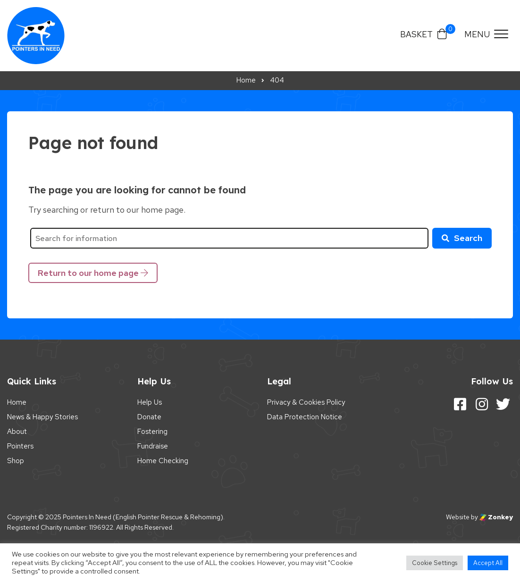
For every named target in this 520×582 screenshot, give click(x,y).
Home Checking (162, 461)
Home (16, 402)
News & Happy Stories (42, 417)
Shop (15, 461)
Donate (149, 417)
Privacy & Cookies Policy (306, 402)
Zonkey (496, 517)
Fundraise (152, 446)
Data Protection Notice (304, 417)
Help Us (149, 402)
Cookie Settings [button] (434, 563)
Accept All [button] (488, 563)
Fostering (152, 431)
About (17, 431)
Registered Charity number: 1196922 (60, 527)
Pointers (20, 446)
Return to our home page (93, 272)
